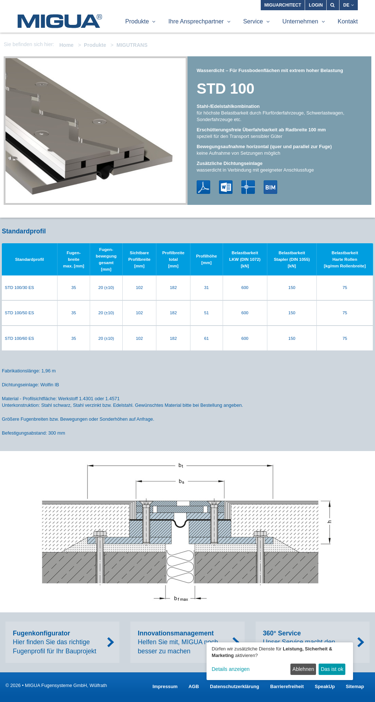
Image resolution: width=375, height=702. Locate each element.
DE (348, 5)
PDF (203, 187)
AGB (194, 686)
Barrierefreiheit (287, 686)
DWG (248, 187)
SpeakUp (325, 686)
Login (316, 5)
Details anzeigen (231, 669)
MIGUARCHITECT (282, 5)
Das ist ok (332, 669)
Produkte (95, 45)
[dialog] (280, 661)
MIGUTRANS (132, 45)
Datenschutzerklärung (234, 686)
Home (66, 45)
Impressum (165, 686)
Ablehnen (303, 669)
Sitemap (355, 686)
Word (226, 187)
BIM (270, 187)
